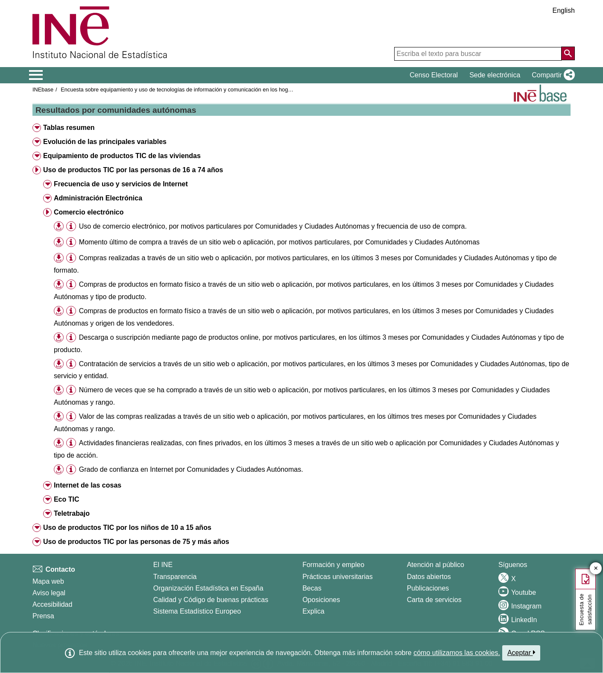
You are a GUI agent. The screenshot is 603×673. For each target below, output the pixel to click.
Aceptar (521, 652)
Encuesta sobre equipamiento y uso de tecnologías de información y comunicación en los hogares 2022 (186, 89)
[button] (551, 75)
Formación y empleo (333, 564)
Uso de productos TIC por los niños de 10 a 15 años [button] (127, 527)
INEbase (42, 89)
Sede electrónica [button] (494, 75)
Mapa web (48, 581)
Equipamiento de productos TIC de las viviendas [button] (122, 155)
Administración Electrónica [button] (98, 198)
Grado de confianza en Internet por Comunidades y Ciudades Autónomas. (191, 469)
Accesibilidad (52, 604)
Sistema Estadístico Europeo (197, 611)
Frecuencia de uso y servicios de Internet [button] (121, 184)
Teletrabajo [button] (72, 513)
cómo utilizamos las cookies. (456, 652)
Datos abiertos (429, 576)
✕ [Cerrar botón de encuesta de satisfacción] (596, 568)
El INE (163, 564)
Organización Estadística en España (208, 588)
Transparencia (175, 576)
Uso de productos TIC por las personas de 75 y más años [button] (136, 541)
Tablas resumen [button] (69, 127)
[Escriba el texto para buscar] (478, 54)
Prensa (43, 616)
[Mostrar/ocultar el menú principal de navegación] (36, 75)
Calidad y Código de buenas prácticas (211, 599)
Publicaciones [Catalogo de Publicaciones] (428, 588)
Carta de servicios (434, 599)
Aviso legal (48, 593)
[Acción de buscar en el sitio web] (568, 53)
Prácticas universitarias (337, 576)
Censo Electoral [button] (434, 75)
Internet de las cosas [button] (87, 485)
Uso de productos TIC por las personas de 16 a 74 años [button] (133, 169)
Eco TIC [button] (66, 499)
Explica (313, 611)
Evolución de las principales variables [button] (105, 141)
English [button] (564, 10)
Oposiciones (321, 599)
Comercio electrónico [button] (89, 212)
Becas (311, 588)
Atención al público (435, 564)
